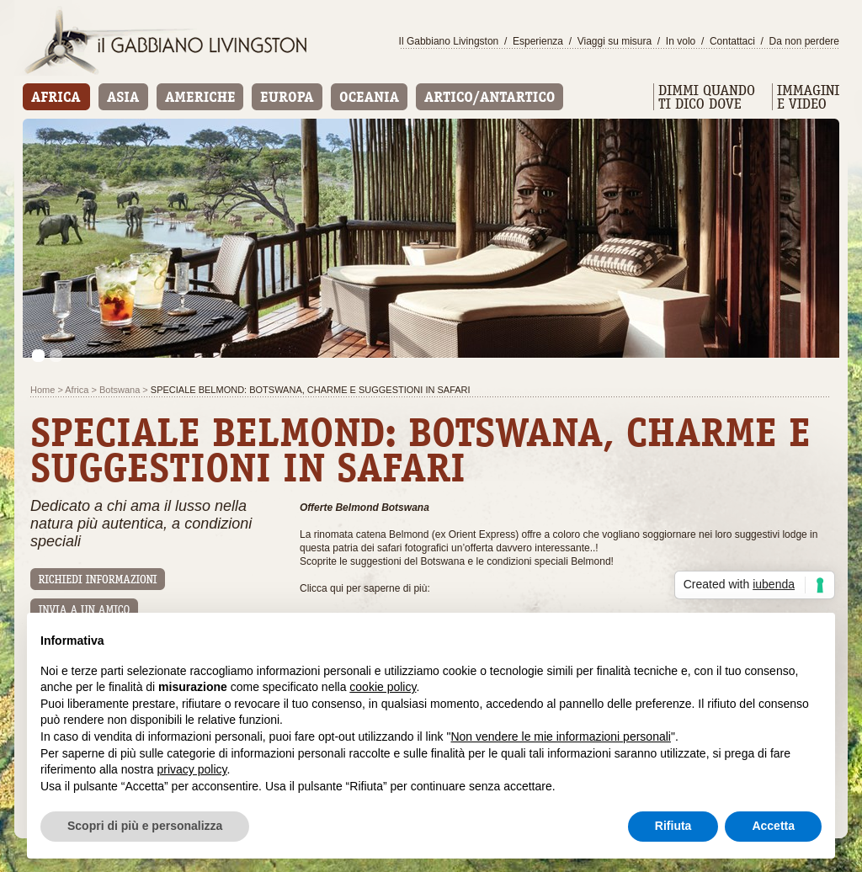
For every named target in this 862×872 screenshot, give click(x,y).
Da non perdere (804, 41)
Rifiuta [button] (673, 825)
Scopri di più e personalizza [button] (144, 825)
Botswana (119, 390)
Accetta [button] (773, 825)
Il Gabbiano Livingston (449, 41)
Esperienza (538, 41)
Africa (76, 390)
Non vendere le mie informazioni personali (560, 736)
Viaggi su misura (614, 41)
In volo (680, 41)
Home (42, 390)
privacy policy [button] (192, 769)
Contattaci (732, 41)
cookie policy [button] (382, 687)
